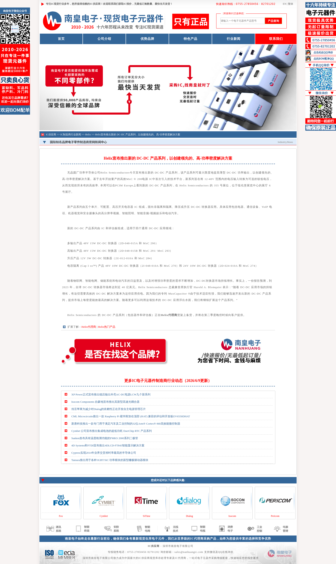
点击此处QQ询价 (323, 52)
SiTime (146, 516)
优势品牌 (147, 38)
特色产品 (190, 38)
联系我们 (276, 38)
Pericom (275, 516)
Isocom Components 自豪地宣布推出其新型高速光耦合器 (105, 401)
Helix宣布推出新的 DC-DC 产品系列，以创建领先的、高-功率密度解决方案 (137, 134)
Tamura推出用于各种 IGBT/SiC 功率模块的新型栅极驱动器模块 (109, 460)
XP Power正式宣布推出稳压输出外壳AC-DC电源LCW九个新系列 (110, 394)
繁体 (290, 3)
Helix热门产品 (106, 326)
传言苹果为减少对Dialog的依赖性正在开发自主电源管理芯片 (108, 409)
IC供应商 (51, 134)
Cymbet (104, 516)
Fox (61, 516)
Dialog (189, 516)
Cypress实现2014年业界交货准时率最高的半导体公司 (103, 452)
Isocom (232, 516)
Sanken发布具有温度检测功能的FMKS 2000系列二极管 (104, 438)
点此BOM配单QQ (324, 58)
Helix (88, 134)
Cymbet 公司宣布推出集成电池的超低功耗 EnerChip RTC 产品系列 (111, 430)
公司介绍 (104, 38)
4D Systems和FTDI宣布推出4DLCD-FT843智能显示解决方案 (107, 445)
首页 (61, 38)
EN (284, 3)
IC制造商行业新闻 (70, 134)
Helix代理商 (88, 326)
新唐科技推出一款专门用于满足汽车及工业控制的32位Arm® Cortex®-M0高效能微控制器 (125, 423)
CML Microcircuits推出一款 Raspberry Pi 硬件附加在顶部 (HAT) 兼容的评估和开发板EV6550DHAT (130, 416)
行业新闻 (233, 38)
